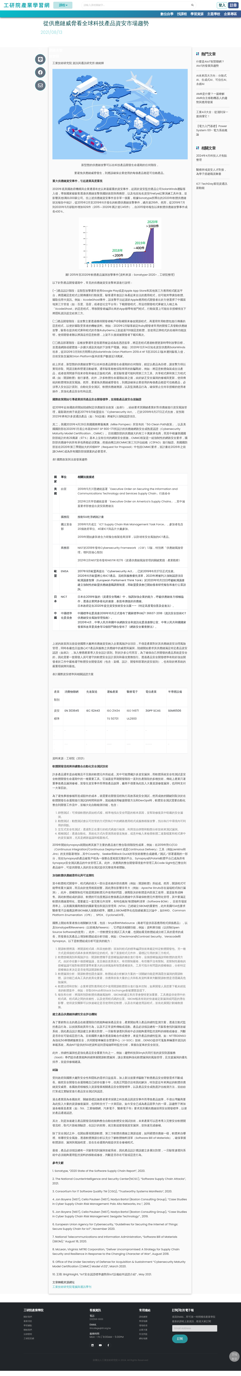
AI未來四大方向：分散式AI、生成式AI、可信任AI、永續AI (212, 86)
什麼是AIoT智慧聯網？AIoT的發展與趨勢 (210, 70)
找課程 (182, 14)
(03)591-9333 (98, 1325)
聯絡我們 (28, 1335)
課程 (63, 5)
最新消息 (28, 1327)
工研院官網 (30, 1344)
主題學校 (213, 14)
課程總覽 (144, 1323)
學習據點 (28, 1331)
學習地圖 (144, 1327)
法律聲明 (28, 1339)
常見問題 (144, 1339)
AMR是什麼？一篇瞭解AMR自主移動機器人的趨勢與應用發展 (211, 104)
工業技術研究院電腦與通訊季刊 (71, 1293)
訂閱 (180, 1345)
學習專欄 (36, 21)
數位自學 (166, 14)
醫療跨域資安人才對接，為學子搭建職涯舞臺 (211, 178)
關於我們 (28, 1323)
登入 (222, 5)
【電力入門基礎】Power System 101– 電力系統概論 (211, 137)
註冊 (233, 5)
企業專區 (230, 14)
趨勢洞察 (52, 21)
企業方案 (144, 1335)
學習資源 (196, 14)
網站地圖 (144, 1344)
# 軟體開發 (50, 50)
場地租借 (144, 1331)
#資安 (46, 44)
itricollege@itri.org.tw (103, 1334)
